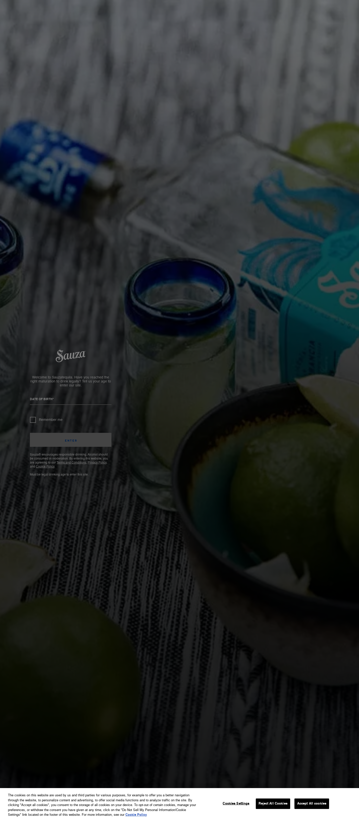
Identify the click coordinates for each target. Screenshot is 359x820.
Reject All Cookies (273, 803)
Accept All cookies (311, 803)
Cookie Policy (136, 815)
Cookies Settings (236, 803)
